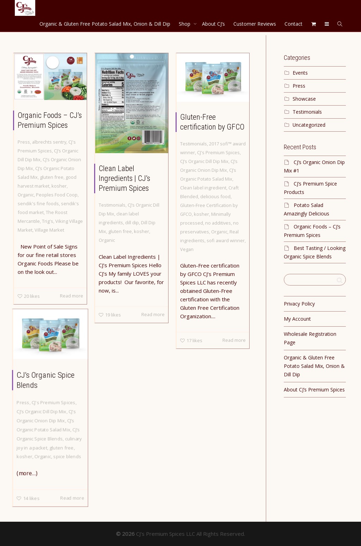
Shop (185, 23)
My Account (297, 318)
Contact (293, 23)
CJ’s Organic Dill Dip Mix (204, 161)
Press (24, 142)
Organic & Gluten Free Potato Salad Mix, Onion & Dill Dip (104, 23)
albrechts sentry (49, 142)
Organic (26, 195)
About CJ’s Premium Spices (314, 389)
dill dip (132, 222)
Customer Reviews (254, 23)
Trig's (47, 221)
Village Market (49, 230)
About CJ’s (213, 23)
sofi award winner (226, 240)
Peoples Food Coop (57, 195)
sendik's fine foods (38, 203)
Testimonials (112, 205)
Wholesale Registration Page (310, 338)
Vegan (187, 249)
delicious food (215, 196)
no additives (218, 223)
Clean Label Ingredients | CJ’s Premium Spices (124, 178)
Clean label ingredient (203, 187)
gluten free (51, 177)
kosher (59, 186)
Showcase (304, 98)
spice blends (67, 456)
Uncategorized (309, 124)
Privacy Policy (299, 303)
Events (300, 72)
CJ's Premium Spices (218, 152)
